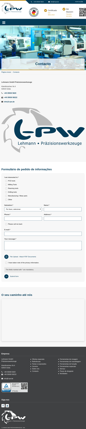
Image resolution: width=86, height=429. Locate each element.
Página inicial (6, 72)
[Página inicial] (11, 13)
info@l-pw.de (55, 2)
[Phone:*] (23, 219)
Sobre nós (35, 369)
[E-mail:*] (43, 234)
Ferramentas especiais (68, 366)
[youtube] (7, 405)
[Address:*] (62, 219)
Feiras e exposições (39, 364)
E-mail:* (7, 230)
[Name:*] (62, 209)
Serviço (62, 369)
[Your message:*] (43, 245)
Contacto (16, 72)
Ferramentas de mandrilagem (70, 361)
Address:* (47, 214)
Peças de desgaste (66, 371)
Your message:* (10, 239)
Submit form (14, 276)
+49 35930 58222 (10, 97)
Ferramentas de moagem (69, 359)
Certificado (52, 10)
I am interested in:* (11, 177)
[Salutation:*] (23, 209)
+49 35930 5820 (38, 2)
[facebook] (3, 405)
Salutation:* (8, 205)
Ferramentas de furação (68, 364)
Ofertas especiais (38, 359)
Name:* (46, 205)
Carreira (35, 366)
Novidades (63, 373)
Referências (36, 361)
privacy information (32, 263)
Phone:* (7, 214)
